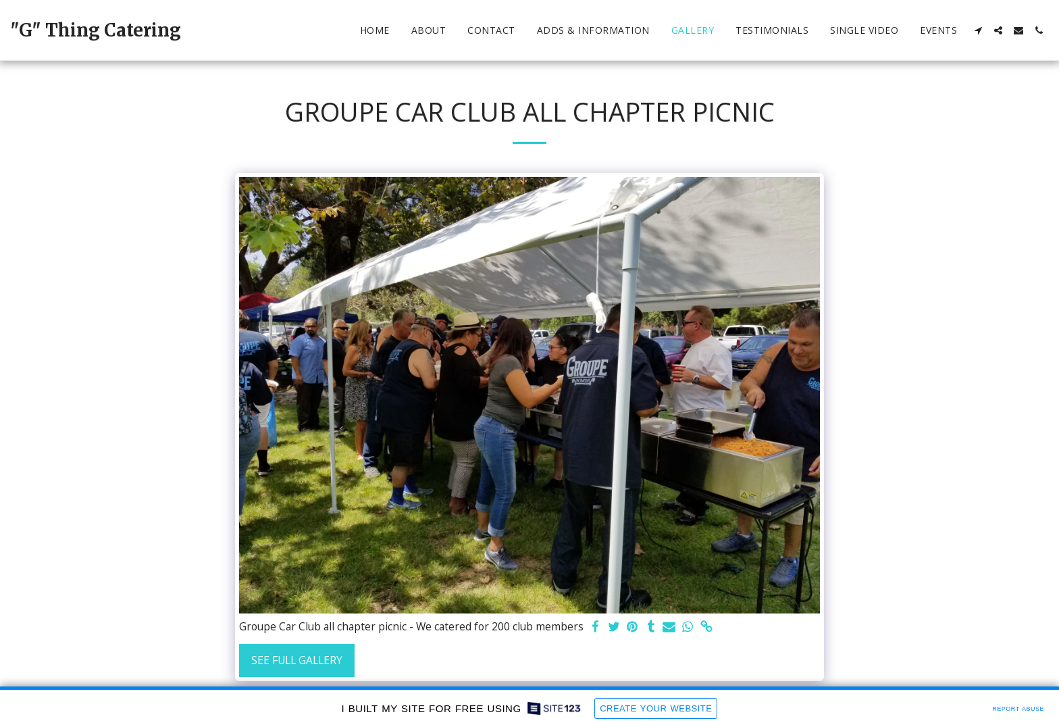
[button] (977, 30)
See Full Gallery (296, 660)
